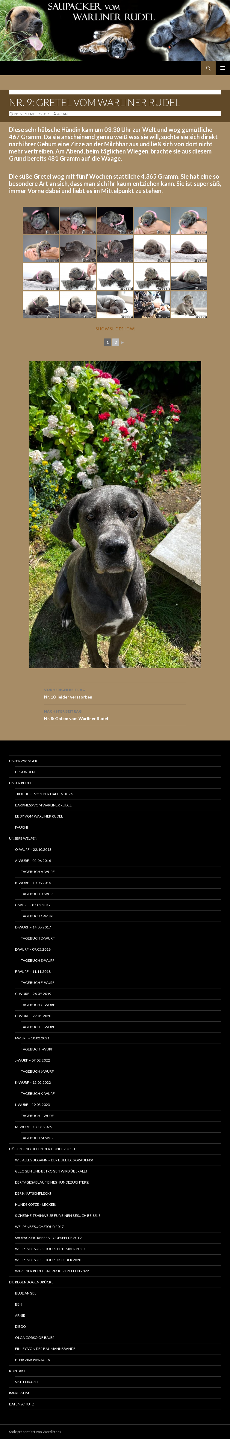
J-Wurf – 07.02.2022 (32, 1060)
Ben (18, 1304)
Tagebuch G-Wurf (38, 1005)
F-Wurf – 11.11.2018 (33, 971)
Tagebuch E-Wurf (38, 960)
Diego (20, 1326)
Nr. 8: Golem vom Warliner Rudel (115, 714)
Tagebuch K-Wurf (38, 1093)
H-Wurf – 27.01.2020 (33, 1016)
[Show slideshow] (115, 328)
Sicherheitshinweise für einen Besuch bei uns (57, 1215)
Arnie (20, 1315)
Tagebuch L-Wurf (37, 1115)
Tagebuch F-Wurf (38, 982)
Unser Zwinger (23, 760)
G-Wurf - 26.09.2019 (27, 92)
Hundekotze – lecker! (36, 1204)
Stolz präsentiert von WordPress (35, 1431)
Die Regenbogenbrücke (31, 1282)
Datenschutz (21, 1404)
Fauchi (21, 827)
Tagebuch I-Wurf (37, 1049)
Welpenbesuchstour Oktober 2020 (48, 1260)
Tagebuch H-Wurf (38, 1027)
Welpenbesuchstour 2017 (39, 1226)
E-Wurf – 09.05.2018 (33, 949)
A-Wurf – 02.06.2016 (33, 860)
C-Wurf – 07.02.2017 (33, 905)
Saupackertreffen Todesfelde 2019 (48, 1237)
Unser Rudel (20, 783)
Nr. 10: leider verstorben (115, 692)
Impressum (19, 1393)
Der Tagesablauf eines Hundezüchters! (52, 1182)
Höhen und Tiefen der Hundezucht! (43, 1149)
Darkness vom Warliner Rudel (43, 805)
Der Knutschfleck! (33, 1193)
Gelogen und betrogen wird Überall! (51, 1171)
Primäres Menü (223, 68)
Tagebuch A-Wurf (38, 871)
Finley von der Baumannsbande (45, 1348)
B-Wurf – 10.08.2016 (33, 882)
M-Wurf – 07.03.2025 (33, 1127)
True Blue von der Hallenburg (44, 794)
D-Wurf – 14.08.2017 (33, 927)
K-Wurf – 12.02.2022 (33, 1082)
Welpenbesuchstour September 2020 (49, 1249)
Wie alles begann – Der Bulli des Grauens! (54, 1160)
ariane (63, 114)
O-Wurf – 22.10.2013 (33, 849)
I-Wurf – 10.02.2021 (32, 1038)
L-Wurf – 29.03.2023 (32, 1104)
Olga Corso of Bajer (35, 1337)
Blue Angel (25, 1293)
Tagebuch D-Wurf (38, 938)
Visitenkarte (27, 1382)
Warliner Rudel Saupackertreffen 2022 (52, 1271)
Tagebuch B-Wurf (38, 894)
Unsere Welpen (23, 838)
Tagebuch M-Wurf (38, 1138)
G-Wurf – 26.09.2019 (33, 993)
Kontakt (17, 1371)
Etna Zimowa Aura (32, 1359)
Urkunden (25, 772)
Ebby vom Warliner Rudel (39, 816)
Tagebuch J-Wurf (37, 1071)
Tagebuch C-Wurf (38, 916)
